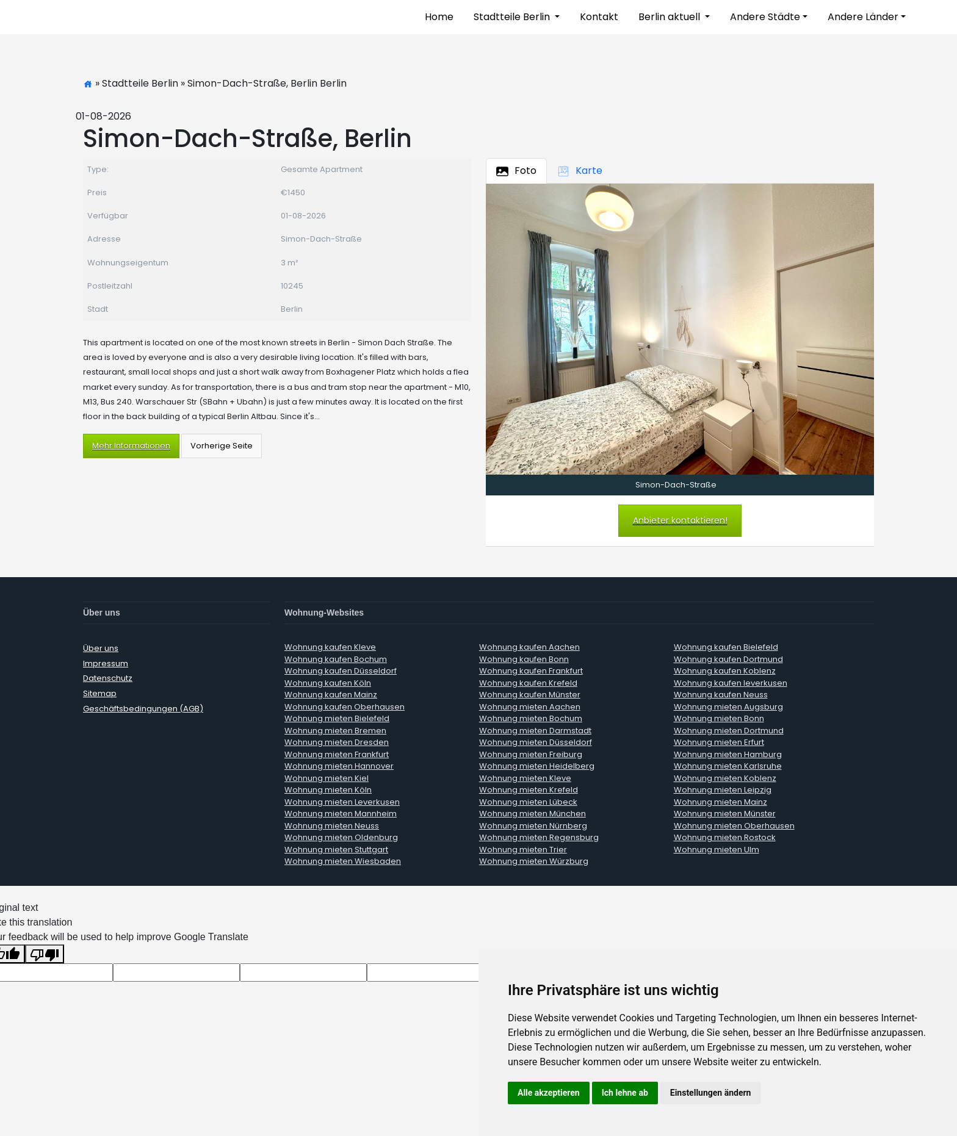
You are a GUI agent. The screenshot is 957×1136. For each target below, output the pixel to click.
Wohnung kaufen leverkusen (730, 683)
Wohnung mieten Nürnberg (533, 826)
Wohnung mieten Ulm (716, 849)
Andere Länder (863, 17)
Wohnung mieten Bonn (719, 718)
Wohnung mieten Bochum (530, 718)
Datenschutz (107, 678)
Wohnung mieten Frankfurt (336, 754)
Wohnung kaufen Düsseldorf (340, 671)
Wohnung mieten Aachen (529, 707)
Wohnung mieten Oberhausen (734, 826)
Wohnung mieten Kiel (326, 778)
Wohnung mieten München (532, 813)
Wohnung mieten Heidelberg (536, 766)
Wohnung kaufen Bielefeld (726, 647)
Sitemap (100, 693)
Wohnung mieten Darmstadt (535, 730)
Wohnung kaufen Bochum (335, 659)
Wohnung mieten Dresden (336, 742)
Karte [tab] (579, 171)
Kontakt (599, 17)
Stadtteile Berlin (513, 17)
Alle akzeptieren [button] (549, 1093)
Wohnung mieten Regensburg (539, 837)
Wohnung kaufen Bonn (524, 659)
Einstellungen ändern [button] (710, 1093)
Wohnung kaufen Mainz (330, 694)
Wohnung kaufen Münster (529, 694)
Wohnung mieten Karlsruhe (728, 766)
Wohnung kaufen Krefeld (528, 683)
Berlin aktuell (670, 17)
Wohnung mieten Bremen (335, 730)
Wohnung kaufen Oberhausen (344, 707)
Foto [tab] (516, 171)
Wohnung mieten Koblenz (725, 778)
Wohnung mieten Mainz (720, 802)
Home (439, 17)
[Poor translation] (44, 953)
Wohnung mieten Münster (725, 813)
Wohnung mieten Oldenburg (341, 837)
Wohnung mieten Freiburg (530, 754)
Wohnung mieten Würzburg (533, 861)
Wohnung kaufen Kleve (330, 647)
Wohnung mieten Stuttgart (336, 849)
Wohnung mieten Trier (523, 849)
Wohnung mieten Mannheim (340, 813)
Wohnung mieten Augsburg (728, 707)
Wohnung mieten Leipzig (722, 790)
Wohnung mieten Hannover (339, 766)
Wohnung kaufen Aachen (529, 647)
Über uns (100, 648)
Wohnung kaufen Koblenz (725, 671)
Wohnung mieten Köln (328, 790)
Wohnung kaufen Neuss (721, 694)
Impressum (105, 663)
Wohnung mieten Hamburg (728, 754)
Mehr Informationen (131, 445)
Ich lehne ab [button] (625, 1093)
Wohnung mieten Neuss (331, 826)
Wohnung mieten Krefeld (528, 790)
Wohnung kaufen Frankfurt (531, 671)
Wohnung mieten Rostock (725, 837)
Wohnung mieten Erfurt (719, 742)
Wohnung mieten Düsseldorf (535, 742)
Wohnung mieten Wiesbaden (342, 861)
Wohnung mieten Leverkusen (342, 802)
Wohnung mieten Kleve (525, 778)
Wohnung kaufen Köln (327, 683)
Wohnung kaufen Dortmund (728, 659)
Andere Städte (765, 17)
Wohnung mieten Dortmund (729, 730)
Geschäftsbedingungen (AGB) (143, 708)
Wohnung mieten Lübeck (528, 802)
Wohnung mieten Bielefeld (336, 718)
